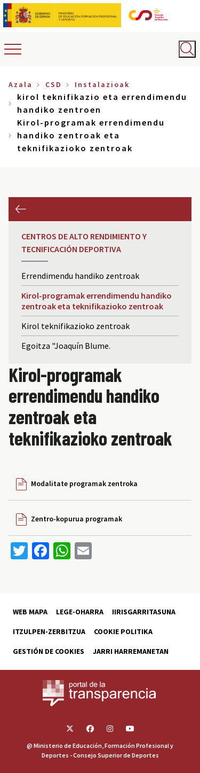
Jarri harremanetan (131, 651)
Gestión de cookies (48, 651)
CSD (53, 84)
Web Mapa (30, 611)
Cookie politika (123, 631)
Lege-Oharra (79, 611)
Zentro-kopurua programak (76, 519)
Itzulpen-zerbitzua (49, 631)
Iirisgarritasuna (143, 611)
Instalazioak (102, 84)
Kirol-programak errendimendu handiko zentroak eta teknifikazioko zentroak (96, 300)
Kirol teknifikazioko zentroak (75, 326)
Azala (21, 84)
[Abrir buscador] (187, 49)
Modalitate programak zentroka (84, 483)
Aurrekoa (21, 209)
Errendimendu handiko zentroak (80, 275)
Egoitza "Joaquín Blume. (65, 345)
